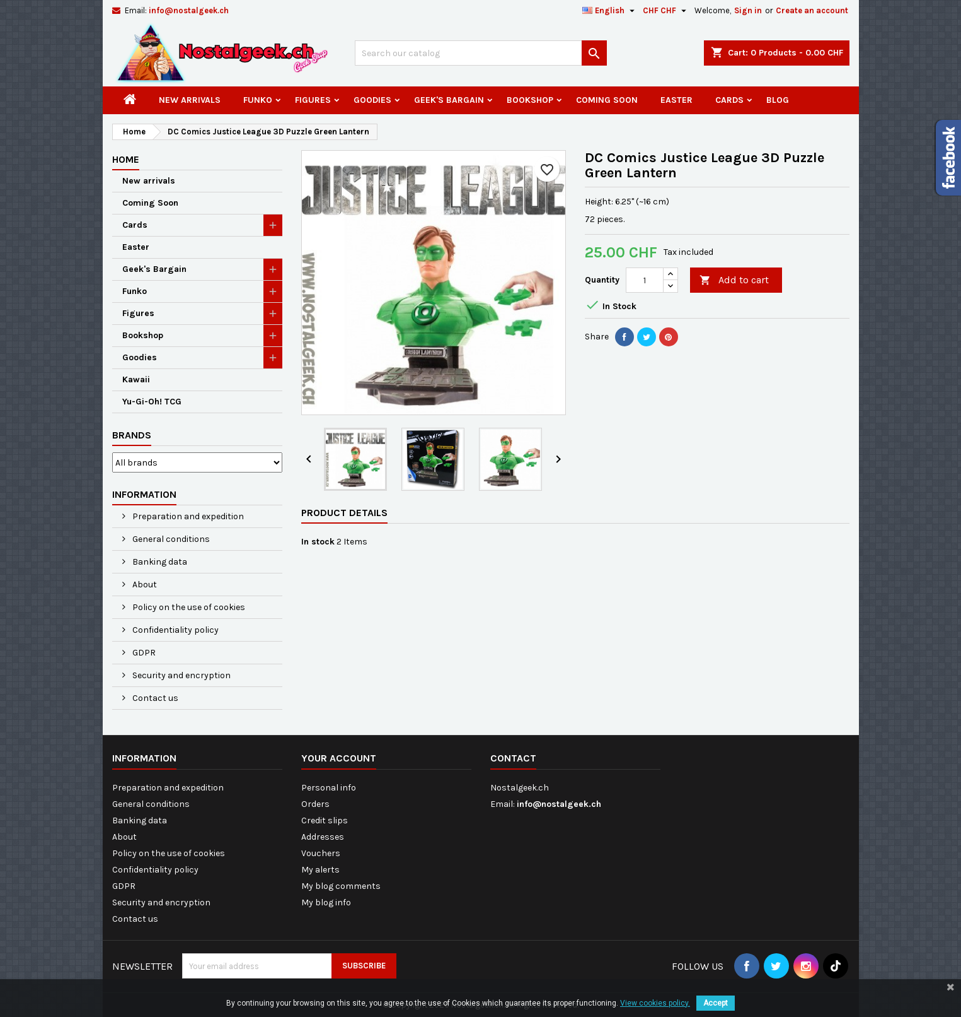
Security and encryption (180, 675)
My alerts (320, 869)
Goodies (372, 100)
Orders (315, 804)
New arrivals (190, 100)
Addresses (322, 837)
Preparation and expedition (187, 516)
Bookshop (530, 100)
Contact (513, 758)
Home (125, 159)
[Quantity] (645, 280)
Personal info (328, 787)
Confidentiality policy (174, 630)
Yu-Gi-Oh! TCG (151, 401)
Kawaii (136, 379)
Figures (313, 100)
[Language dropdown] (610, 10)
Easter (676, 100)
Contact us (154, 698)
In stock (318, 541)
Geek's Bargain (449, 100)
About (143, 584)
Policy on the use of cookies (187, 607)
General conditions (170, 539)
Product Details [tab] (344, 513)
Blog (777, 100)
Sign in (748, 10)
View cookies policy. (655, 1003)
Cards (729, 100)
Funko (257, 100)
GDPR (143, 652)
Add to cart (734, 280)
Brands (131, 435)
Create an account (812, 10)
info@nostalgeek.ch (189, 10)
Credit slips (324, 820)
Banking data (158, 561)
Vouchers (320, 853)
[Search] (481, 53)
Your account (338, 758)
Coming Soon (607, 100)
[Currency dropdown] (666, 10)
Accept (715, 1003)
